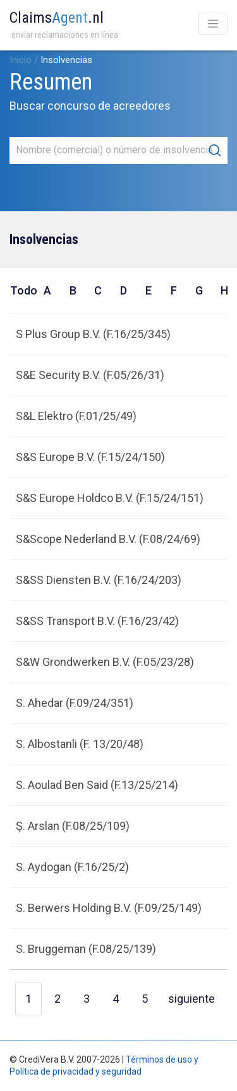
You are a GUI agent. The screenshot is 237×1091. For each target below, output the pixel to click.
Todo (22, 290)
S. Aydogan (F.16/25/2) (72, 866)
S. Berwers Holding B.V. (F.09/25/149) (109, 907)
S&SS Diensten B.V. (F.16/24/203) (98, 579)
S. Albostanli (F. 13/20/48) (79, 743)
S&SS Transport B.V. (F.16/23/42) (97, 620)
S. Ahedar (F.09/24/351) (74, 702)
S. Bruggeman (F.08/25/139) (86, 948)
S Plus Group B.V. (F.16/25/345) (93, 334)
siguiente (191, 998)
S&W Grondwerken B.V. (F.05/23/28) (105, 661)
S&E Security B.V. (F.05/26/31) (90, 375)
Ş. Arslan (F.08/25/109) (73, 825)
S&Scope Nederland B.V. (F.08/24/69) (108, 539)
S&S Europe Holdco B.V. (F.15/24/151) (110, 498)
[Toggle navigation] (213, 24)
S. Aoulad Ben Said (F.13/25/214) (97, 784)
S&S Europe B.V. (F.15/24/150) (90, 457)
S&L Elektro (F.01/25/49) (76, 416)
